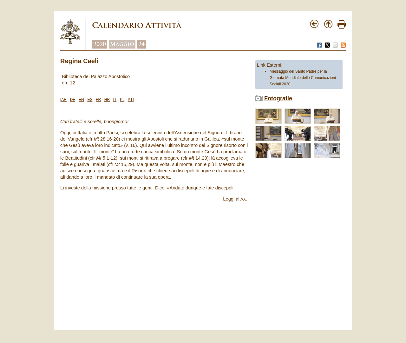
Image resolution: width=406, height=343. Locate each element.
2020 (99, 44)
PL (122, 99)
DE (72, 99)
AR (64, 99)
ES (89, 99)
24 (141, 44)
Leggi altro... (236, 198)
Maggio (122, 44)
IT (114, 99)
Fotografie (278, 98)
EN (81, 99)
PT (130, 99)
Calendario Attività (136, 25)
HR (107, 99)
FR (98, 99)
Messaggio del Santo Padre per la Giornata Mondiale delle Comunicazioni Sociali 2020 (303, 77)
